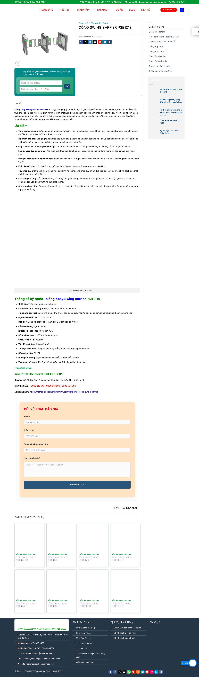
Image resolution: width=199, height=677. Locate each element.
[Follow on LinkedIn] (142, 672)
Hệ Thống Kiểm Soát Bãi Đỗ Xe (164, 36)
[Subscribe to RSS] (138, 672)
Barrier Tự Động (156, 27)
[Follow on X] (120, 672)
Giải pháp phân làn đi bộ (160, 71)
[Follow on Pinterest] (133, 672)
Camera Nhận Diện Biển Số (162, 41)
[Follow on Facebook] (110, 672)
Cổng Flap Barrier (157, 56)
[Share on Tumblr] (109, 42)
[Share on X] (85, 42)
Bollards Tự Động (157, 31)
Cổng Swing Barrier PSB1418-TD (25, 558)
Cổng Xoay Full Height (159, 66)
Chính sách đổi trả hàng (125, 633)
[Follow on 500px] (156, 672)
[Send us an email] (124, 672)
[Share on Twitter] (90, 42)
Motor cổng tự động (84, 662)
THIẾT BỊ (63, 10)
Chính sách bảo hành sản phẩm (127, 628)
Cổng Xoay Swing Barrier (66, 299)
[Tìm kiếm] (182, 10)
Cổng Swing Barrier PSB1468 (57, 604)
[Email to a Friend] (95, 42)
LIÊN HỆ (144, 10)
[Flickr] (152, 672)
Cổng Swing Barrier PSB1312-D (90, 604)
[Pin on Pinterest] (100, 42)
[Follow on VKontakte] (161, 672)
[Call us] (129, 672)
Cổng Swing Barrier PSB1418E (57, 558)
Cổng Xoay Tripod (157, 51)
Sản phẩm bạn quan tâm (36, 444)
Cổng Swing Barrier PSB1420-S (25, 604)
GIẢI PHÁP (82, 10)
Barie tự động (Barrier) (85, 628)
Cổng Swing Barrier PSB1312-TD (122, 558)
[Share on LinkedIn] (104, 42)
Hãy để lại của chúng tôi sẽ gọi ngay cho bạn (46, 73)
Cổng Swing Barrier (158, 61)
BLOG (130, 10)
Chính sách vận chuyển (125, 638)
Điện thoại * (30, 430)
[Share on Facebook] (81, 42)
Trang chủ (44, 10)
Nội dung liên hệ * (33, 458)
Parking (101, 10)
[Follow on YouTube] (147, 672)
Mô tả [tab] (18, 103)
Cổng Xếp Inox (156, 46)
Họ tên (27, 416)
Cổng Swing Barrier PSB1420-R (90, 558)
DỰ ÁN (118, 10)
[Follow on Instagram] (115, 672)
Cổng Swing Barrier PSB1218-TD (122, 604)
